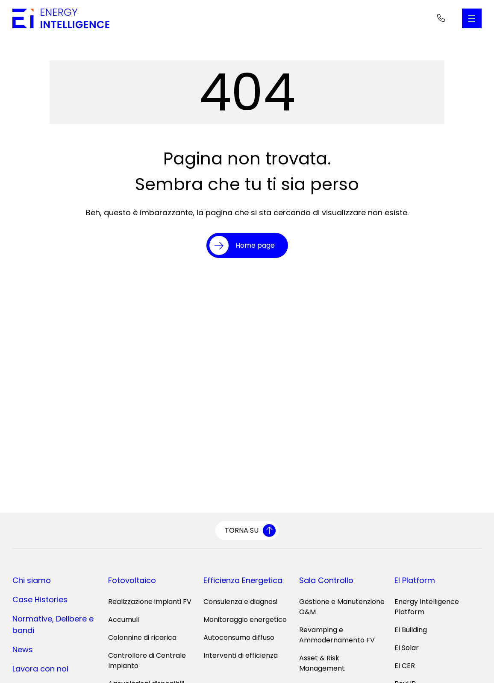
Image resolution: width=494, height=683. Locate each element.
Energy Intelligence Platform (426, 607)
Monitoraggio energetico (245, 619)
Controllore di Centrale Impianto (147, 661)
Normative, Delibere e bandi (53, 624)
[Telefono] (441, 18)
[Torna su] (247, 530)
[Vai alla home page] (60, 18)
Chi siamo (31, 580)
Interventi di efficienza (240, 655)
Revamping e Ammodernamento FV (337, 635)
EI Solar (406, 648)
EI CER (404, 666)
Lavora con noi (40, 668)
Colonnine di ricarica (142, 637)
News (22, 649)
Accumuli (123, 619)
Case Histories (40, 599)
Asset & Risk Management (322, 663)
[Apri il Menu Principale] (472, 18)
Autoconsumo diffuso (238, 637)
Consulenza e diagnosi (240, 602)
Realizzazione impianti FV (149, 602)
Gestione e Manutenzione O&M (342, 607)
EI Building (410, 630)
